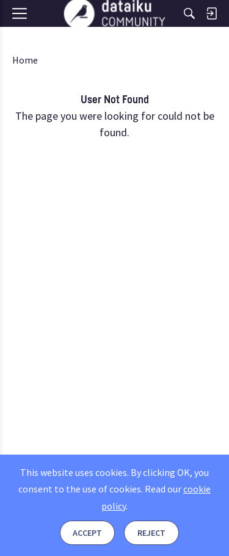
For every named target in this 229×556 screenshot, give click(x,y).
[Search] (189, 13)
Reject (151, 532)
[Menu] (23, 35)
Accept (87, 532)
